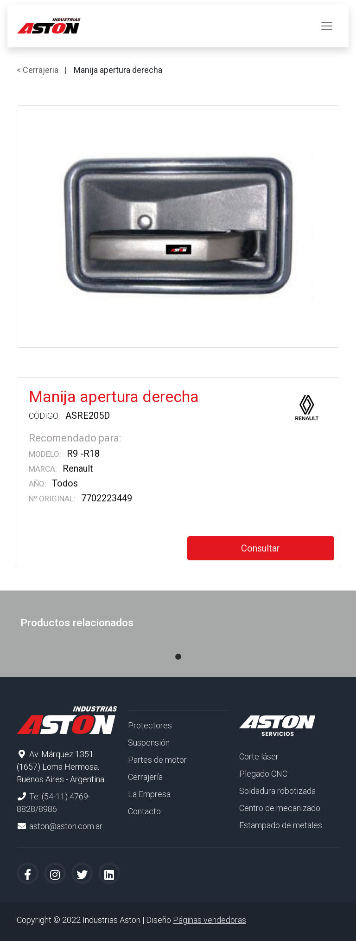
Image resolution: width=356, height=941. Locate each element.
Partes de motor (157, 760)
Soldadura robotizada (277, 791)
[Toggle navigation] (326, 26)
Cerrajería (145, 777)
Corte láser (259, 756)
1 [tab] (178, 647)
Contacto (144, 811)
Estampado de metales (280, 825)
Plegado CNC (263, 774)
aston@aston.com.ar (65, 826)
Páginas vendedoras (209, 920)
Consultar (260, 548)
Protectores (150, 725)
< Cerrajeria (37, 70)
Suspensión (149, 742)
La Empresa (149, 794)
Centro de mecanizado (279, 808)
